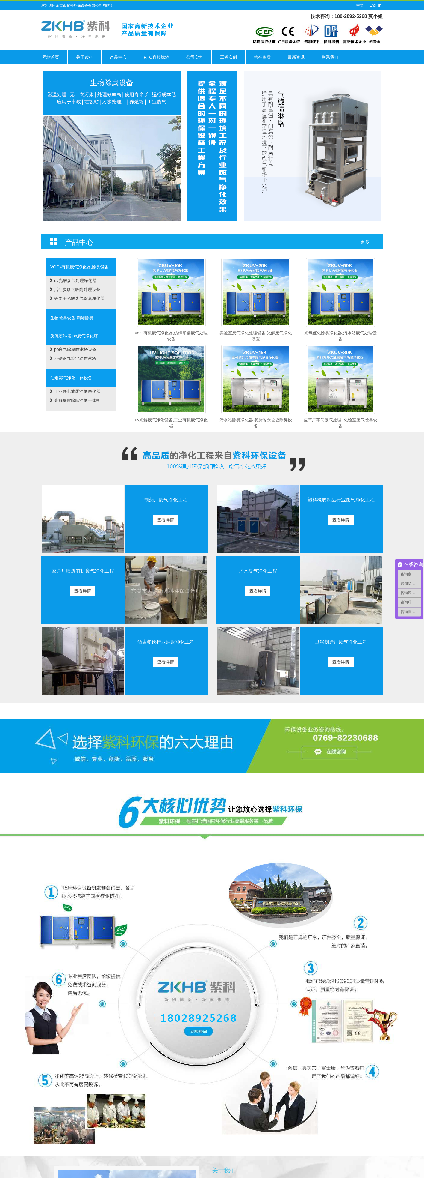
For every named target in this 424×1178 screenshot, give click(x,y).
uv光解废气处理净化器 (72, 280)
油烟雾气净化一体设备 (71, 377)
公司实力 (194, 57)
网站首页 (50, 57)
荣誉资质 (262, 57)
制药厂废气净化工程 (165, 499)
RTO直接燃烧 (156, 57)
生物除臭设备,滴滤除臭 (71, 317)
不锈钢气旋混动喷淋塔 (72, 358)
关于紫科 (84, 57)
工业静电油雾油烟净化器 (74, 391)
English (375, 5)
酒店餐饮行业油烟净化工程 (166, 641)
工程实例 (228, 57)
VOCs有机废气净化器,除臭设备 (79, 267)
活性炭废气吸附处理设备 (74, 289)
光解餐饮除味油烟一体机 (74, 400)
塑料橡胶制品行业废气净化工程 (341, 499)
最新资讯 (296, 57)
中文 (360, 5)
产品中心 (118, 57)
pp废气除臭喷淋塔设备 (72, 349)
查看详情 (165, 519)
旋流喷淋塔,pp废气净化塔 (74, 335)
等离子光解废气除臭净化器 (77, 298)
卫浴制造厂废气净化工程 (341, 641)
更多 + (367, 241)
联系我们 (330, 57)
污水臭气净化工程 (258, 570)
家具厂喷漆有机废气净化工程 (83, 570)
